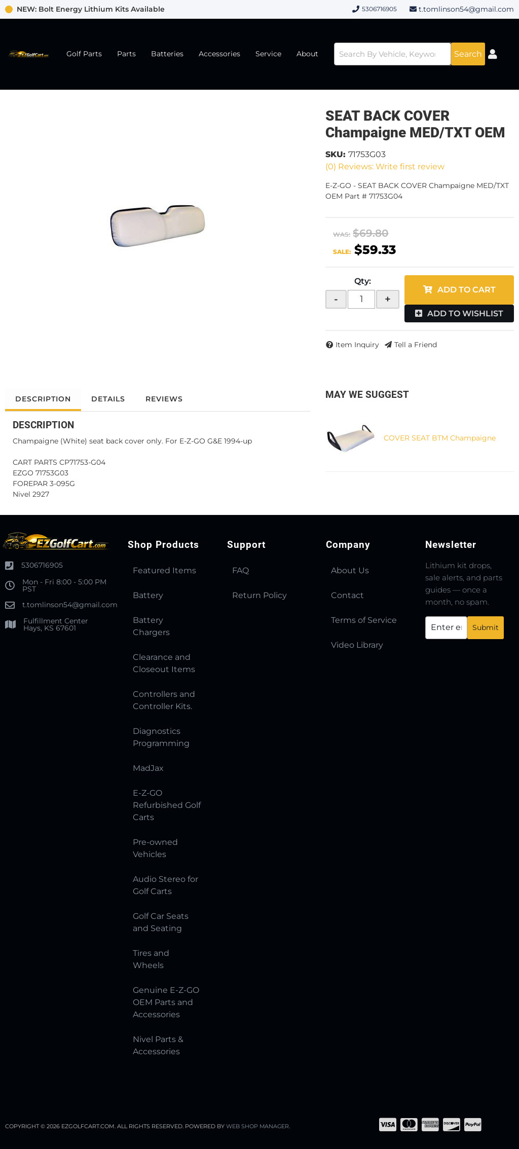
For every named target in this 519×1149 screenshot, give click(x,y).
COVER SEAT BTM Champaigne (440, 437)
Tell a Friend (415, 344)
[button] (409, 54)
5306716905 (42, 565)
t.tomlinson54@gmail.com (466, 9)
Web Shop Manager (258, 1126)
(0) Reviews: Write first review (384, 166)
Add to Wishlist (465, 313)
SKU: (335, 154)
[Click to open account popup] (493, 54)
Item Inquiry (357, 344)
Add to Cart (466, 289)
